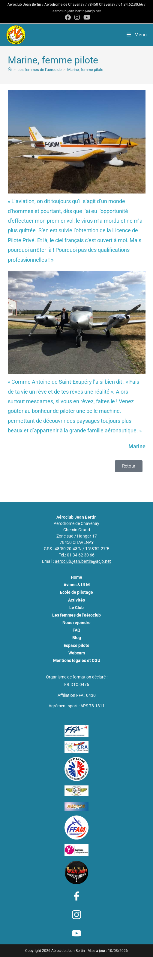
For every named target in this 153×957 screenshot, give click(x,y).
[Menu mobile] (137, 35)
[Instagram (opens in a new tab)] (77, 17)
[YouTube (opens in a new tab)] (86, 17)
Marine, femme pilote (85, 69)
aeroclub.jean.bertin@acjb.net (76, 11)
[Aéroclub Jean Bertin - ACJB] (10, 69)
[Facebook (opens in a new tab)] (68, 17)
